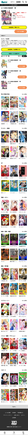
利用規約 (14, 412)
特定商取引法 (20, 412)
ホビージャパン (19, 15)
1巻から (19, 56)
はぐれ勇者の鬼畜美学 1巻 (14, 81)
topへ (14, 407)
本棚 (23, 433)
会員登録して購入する (14, 27)
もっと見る (24, 94)
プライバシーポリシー (7, 415)
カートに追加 (20, 31)
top (2, 5)
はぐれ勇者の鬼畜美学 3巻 (14, 60)
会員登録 (18, 2)
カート (14, 433)
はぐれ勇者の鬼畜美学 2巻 (14, 71)
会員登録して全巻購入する (14, 49)
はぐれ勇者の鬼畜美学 (13, 5)
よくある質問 (7, 412)
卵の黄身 (15, 14)
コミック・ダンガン (21, 17)
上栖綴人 (18, 12)
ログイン (13, 2)
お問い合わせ (16, 415)
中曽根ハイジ (23, 12)
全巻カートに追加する (14, 53)
